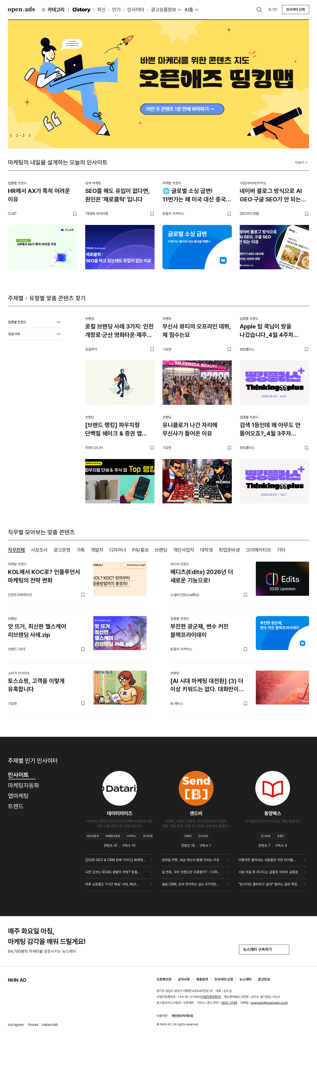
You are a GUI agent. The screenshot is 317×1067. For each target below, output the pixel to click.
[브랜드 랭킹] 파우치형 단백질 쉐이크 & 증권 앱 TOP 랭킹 (113, 430)
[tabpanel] (158, 635)
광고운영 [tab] (61, 550)
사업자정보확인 (210, 997)
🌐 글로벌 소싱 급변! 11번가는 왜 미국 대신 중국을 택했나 (196, 196)
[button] (11, 135)
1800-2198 (229, 1003)
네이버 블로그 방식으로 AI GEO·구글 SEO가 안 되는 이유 (271, 196)
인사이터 (135, 10)
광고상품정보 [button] (163, 10)
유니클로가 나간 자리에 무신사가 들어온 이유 (189, 429)
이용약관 (162, 1016)
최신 (101, 10)
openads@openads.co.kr (269, 1003)
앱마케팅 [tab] (18, 795)
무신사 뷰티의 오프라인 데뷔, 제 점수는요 (196, 330)
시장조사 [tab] (39, 550)
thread (33, 1025)
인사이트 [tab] (22, 774)
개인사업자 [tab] (183, 550)
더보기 (302, 162)
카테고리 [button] (52, 10)
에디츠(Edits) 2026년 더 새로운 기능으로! (201, 576)
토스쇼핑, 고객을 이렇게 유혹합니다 (36, 685)
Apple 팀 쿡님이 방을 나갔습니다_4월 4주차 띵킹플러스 (266, 331)
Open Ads (21, 10)
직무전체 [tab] (16, 550)
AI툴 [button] (189, 10)
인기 (116, 10)
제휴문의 (202, 979)
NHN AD (17, 980)
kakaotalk (50, 1025)
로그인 (272, 9)
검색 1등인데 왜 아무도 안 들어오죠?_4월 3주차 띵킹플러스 (270, 430)
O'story (81, 10)
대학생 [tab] (206, 550)
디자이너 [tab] (117, 550)
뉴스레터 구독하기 (264, 949)
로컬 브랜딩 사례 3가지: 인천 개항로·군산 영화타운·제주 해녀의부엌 (119, 331)
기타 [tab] (281, 550)
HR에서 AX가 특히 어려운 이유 (39, 195)
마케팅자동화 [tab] (23, 785)
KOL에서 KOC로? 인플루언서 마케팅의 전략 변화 (44, 576)
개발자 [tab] (97, 550)
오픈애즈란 (164, 979)
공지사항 (184, 979)
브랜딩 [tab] (161, 550)
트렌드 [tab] (16, 806)
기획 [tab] (80, 550)
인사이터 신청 (295, 9)
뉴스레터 (245, 979)
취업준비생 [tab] (229, 550)
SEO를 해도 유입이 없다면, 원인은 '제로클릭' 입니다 (117, 195)
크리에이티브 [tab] (258, 550)
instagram (16, 1025)
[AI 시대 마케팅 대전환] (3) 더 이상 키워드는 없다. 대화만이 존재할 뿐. (206, 686)
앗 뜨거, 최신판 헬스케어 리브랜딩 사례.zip (37, 630)
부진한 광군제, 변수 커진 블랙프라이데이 (199, 630)
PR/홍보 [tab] (140, 550)
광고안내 (264, 979)
